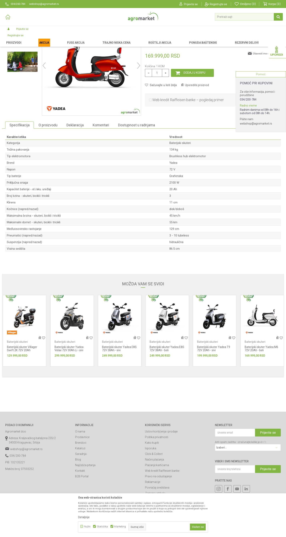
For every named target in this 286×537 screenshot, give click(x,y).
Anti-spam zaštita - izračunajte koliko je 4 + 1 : (241, 475)
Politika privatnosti (156, 471)
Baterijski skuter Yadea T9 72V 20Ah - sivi (213, 382)
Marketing (120, 526)
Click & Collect (154, 487)
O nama (80, 465)
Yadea (173, 196)
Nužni (87, 526)
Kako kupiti (152, 476)
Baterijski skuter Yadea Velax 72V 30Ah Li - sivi (69, 382)
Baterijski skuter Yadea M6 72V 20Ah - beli (261, 382)
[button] (249, 17)
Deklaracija (75, 159)
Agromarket (11, 38)
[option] (22, 65)
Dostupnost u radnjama (136, 159)
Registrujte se (218, 4)
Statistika (102, 526)
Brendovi (80, 476)
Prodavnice (82, 471)
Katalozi (80, 482)
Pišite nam (246, 119)
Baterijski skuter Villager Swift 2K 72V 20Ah (22, 382)
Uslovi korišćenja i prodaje (161, 465)
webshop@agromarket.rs (256, 123)
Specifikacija (19, 159)
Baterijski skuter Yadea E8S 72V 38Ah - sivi (119, 382)
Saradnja (80, 487)
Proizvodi (26, 38)
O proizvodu (48, 159)
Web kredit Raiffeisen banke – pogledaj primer (188, 134)
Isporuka (150, 482)
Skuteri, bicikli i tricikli (46, 38)
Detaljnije (84, 517)
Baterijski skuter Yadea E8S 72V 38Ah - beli (167, 382)
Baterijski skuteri (70, 38)
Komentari (101, 159)
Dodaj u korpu (194, 106)
